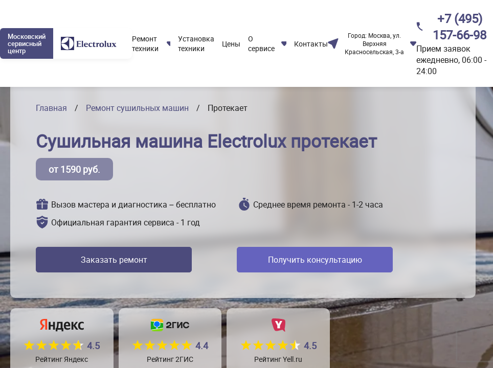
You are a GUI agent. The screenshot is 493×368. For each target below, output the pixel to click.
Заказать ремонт (114, 259)
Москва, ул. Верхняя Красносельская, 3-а (374, 43)
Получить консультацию (315, 259)
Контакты (311, 44)
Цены (231, 44)
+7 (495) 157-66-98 (459, 26)
